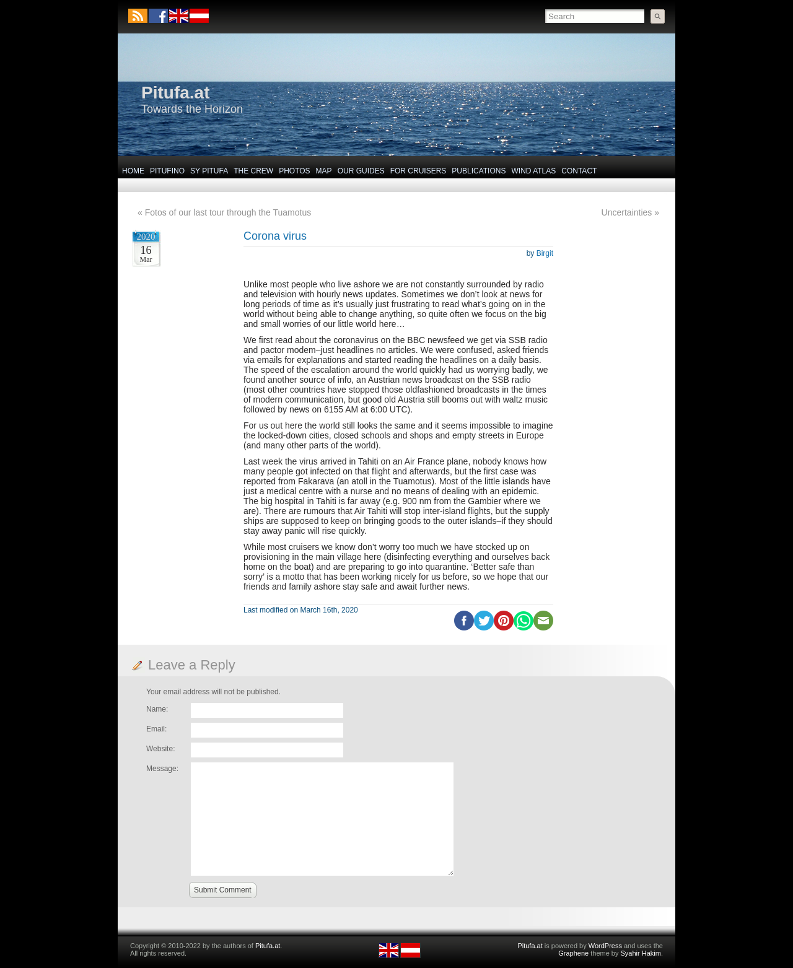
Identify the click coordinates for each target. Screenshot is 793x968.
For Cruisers (418, 171)
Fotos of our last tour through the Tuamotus (228, 212)
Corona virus (275, 236)
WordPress (605, 945)
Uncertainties (627, 212)
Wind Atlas (533, 171)
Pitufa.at (175, 92)
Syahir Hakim (641, 953)
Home (133, 171)
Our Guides (361, 171)
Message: (162, 768)
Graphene (573, 953)
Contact (579, 171)
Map (324, 171)
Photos (294, 171)
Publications (479, 171)
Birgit (545, 253)
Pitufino (167, 171)
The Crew (253, 171)
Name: (157, 709)
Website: (160, 748)
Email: (156, 729)
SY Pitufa (209, 171)
